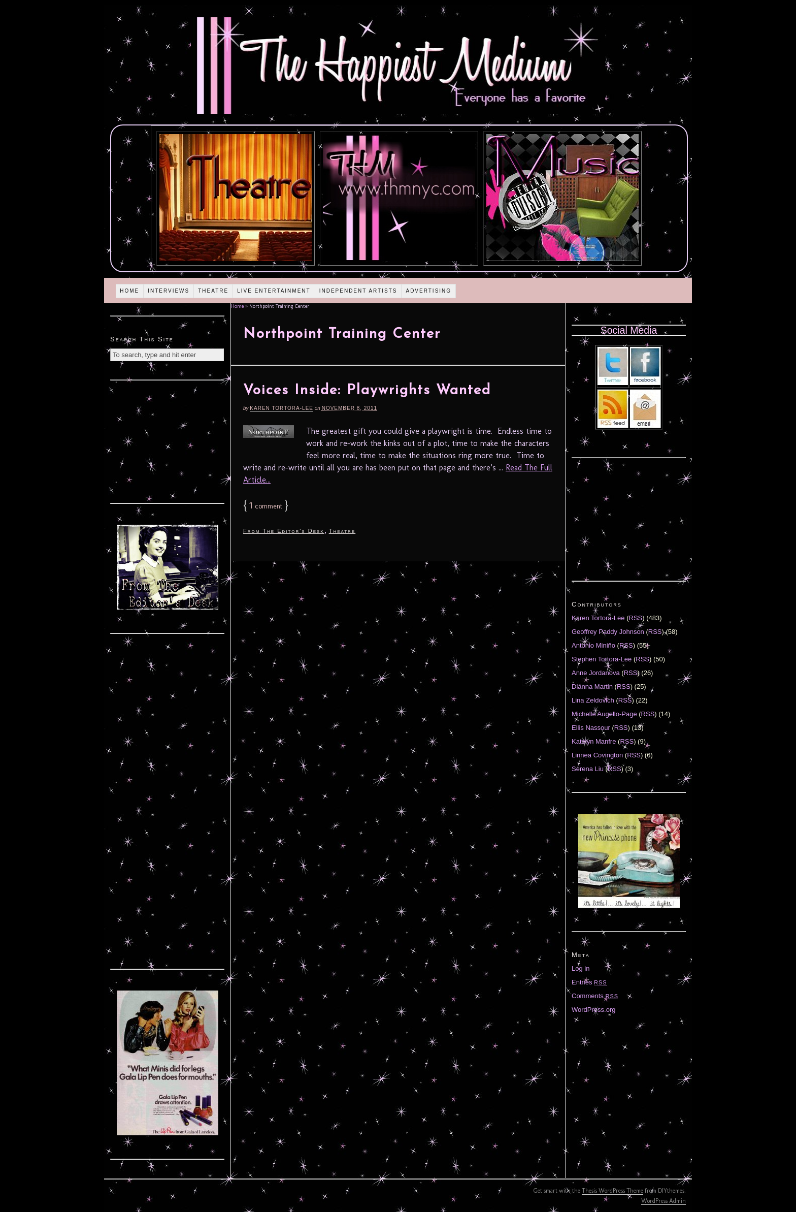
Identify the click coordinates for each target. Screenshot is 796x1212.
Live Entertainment (274, 291)
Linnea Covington (597, 755)
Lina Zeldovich (593, 700)
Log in (580, 968)
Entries (589, 982)
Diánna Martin (592, 686)
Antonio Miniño (593, 645)
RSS (636, 618)
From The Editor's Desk (283, 531)
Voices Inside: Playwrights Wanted (367, 391)
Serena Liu (588, 769)
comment (265, 506)
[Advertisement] (167, 440)
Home (129, 291)
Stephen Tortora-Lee (602, 659)
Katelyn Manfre (594, 741)
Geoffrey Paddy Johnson (608, 631)
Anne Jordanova (596, 673)
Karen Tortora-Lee (281, 408)
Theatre (213, 291)
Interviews (168, 291)
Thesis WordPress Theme (612, 1190)
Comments (595, 996)
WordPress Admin (663, 1200)
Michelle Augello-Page (604, 714)
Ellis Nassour (591, 727)
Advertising (428, 291)
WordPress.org (593, 1009)
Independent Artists (358, 291)
